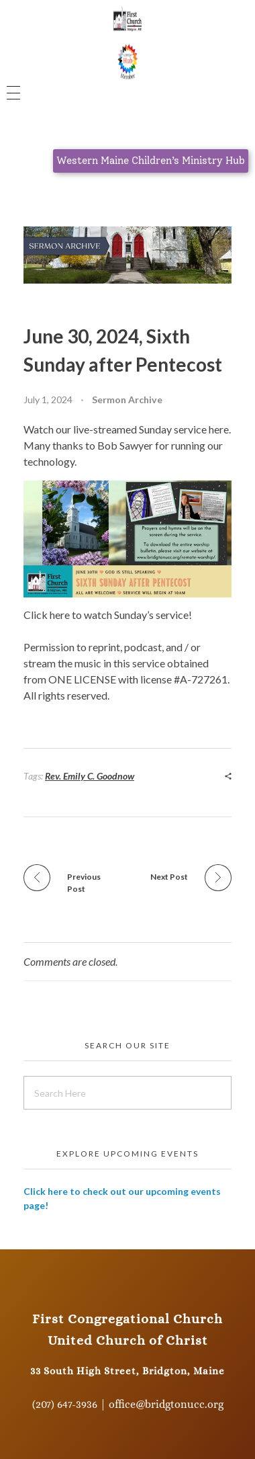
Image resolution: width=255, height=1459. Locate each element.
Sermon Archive (127, 399)
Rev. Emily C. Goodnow (89, 776)
